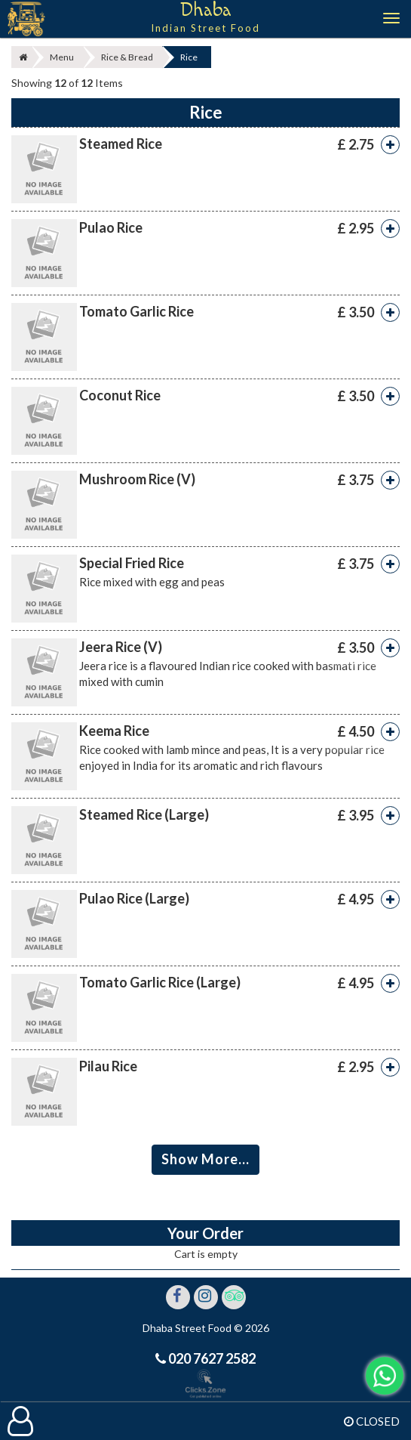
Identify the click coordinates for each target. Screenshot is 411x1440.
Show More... (205, 1159)
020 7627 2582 (211, 1358)
